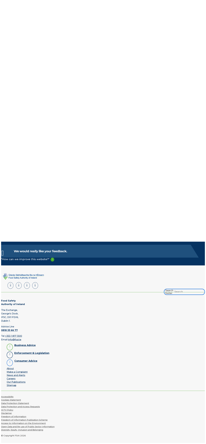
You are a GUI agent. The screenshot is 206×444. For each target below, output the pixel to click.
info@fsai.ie (14, 339)
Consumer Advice (25, 360)
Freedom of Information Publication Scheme (24, 420)
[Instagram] (35, 285)
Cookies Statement (11, 400)
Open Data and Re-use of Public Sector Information (28, 426)
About (10, 368)
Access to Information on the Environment (23, 423)
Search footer (169, 292)
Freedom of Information (13, 416)
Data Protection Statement (15, 403)
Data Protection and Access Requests (20, 406)
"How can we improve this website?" (25, 259)
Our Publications (16, 382)
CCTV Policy (7, 410)
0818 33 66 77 (9, 330)
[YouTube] (27, 285)
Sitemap (11, 385)
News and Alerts (16, 375)
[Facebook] (19, 285)
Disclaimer (6, 413)
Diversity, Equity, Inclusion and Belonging (22, 430)
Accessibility (7, 396)
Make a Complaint (17, 372)
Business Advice (25, 345)
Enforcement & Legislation (31, 353)
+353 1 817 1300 (13, 336)
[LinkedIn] (10, 285)
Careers (11, 378)
